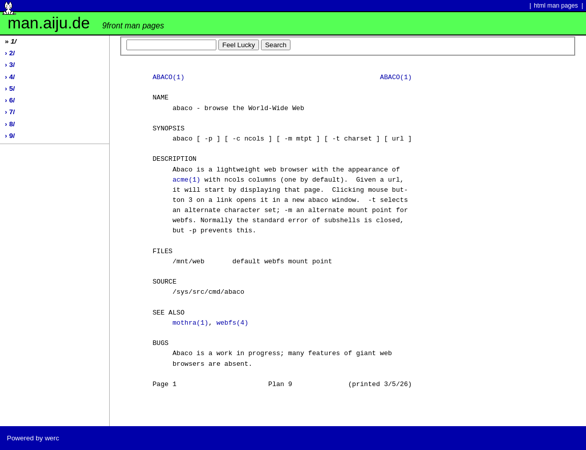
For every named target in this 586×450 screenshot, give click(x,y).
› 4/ (10, 77)
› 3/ (10, 64)
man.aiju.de (86, 23)
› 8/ (10, 124)
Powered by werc (33, 438)
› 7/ (10, 112)
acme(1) (187, 180)
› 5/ (10, 88)
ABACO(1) (168, 77)
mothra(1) (191, 323)
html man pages (556, 5)
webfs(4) (232, 323)
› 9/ (10, 136)
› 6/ (10, 100)
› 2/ (10, 53)
